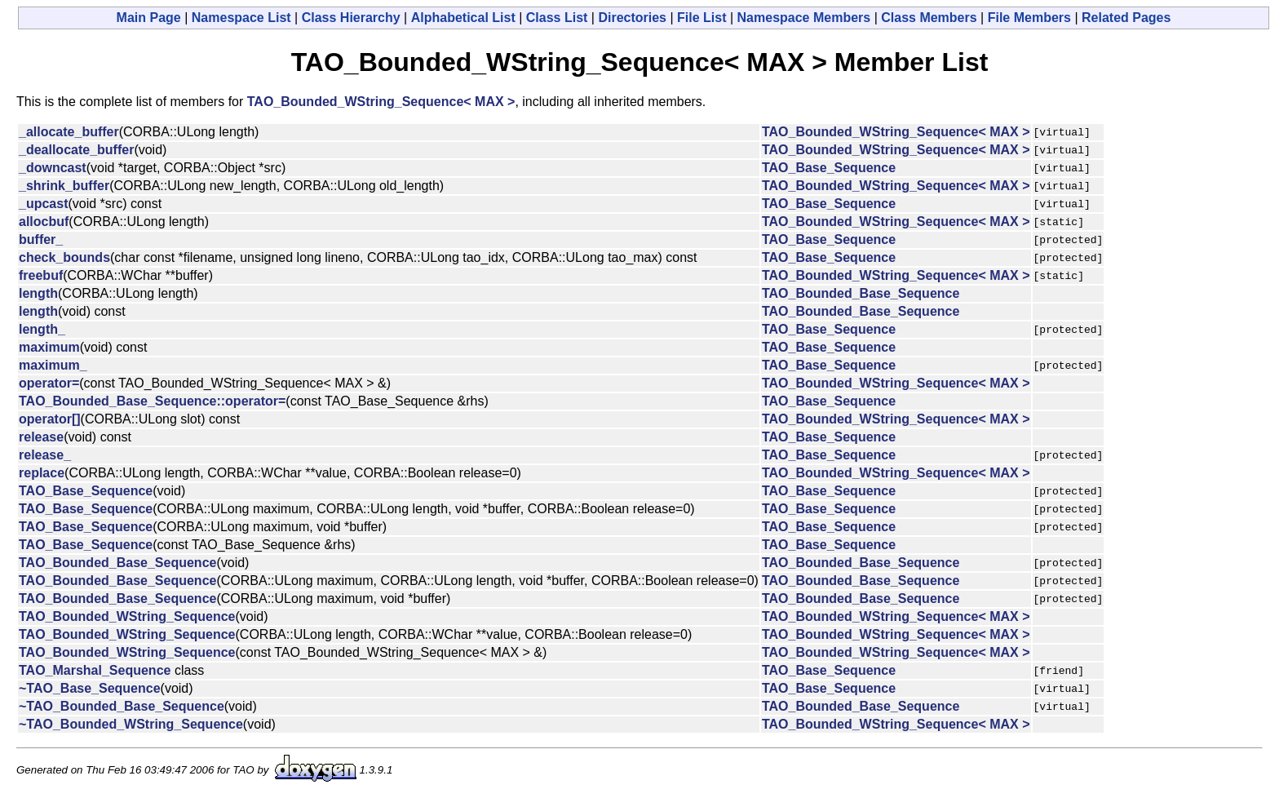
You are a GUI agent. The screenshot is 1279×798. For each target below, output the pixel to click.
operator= (49, 383)
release (41, 437)
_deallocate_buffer (76, 150)
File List (701, 17)
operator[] (50, 419)
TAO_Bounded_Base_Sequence (860, 293)
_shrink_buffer (64, 186)
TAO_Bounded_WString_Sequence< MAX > (381, 102)
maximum (49, 347)
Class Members (928, 17)
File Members (1029, 17)
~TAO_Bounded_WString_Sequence (131, 724)
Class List (557, 17)
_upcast (43, 204)
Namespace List (241, 17)
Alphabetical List (463, 17)
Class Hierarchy (351, 17)
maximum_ (53, 365)
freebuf (41, 275)
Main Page (149, 17)
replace (41, 473)
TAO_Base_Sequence (829, 168)
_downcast (52, 168)
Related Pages (1126, 17)
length (38, 293)
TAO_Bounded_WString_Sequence (127, 616)
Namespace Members (804, 17)
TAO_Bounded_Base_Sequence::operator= (152, 401)
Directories (632, 17)
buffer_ (41, 239)
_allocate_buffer (69, 132)
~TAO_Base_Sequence (90, 688)
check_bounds (64, 257)
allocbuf (44, 221)
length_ (42, 329)
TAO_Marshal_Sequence (94, 670)
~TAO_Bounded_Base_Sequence (121, 706)
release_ (45, 455)
